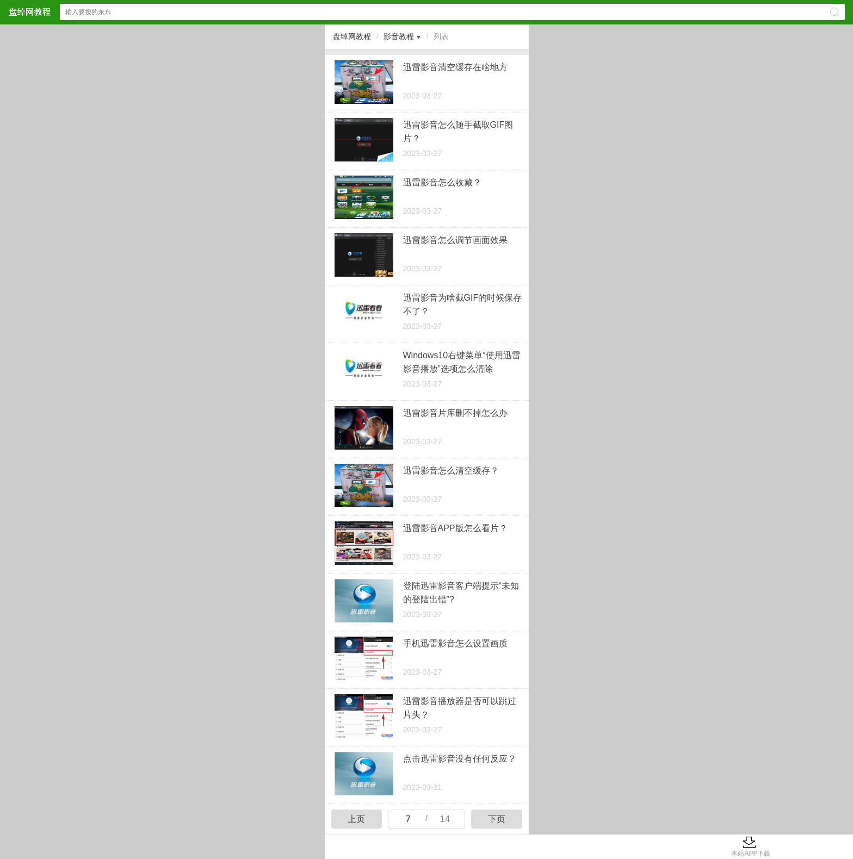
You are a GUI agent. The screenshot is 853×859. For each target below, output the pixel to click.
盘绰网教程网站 (29, 12)
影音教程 (399, 36)
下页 (496, 819)
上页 (356, 819)
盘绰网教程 (352, 36)
